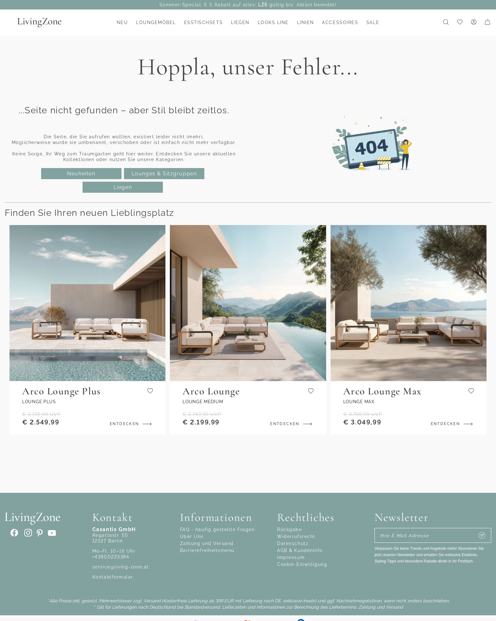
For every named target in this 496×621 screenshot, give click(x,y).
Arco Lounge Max (382, 391)
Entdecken (132, 424)
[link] (459, 22)
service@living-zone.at (120, 566)
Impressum (291, 557)
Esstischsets (203, 22)
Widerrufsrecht (296, 536)
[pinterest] (38, 533)
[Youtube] (50, 533)
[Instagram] (27, 533)
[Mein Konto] (473, 22)
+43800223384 (110, 556)
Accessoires (340, 22)
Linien (305, 22)
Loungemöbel (156, 22)
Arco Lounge (211, 391)
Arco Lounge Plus (61, 391)
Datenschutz (292, 543)
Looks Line (273, 22)
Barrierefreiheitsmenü (207, 550)
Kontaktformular (112, 577)
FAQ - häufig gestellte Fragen (217, 529)
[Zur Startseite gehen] (47, 22)
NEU (122, 22)
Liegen (240, 22)
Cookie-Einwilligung (302, 564)
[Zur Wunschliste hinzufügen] (150, 391)
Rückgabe (289, 529)
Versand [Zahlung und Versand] (152, 600)
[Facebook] (14, 533)
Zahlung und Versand (207, 543)
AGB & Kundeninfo (300, 550)
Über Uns (192, 536)
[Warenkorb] (487, 22)
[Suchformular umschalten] (446, 22)
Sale (372, 22)
